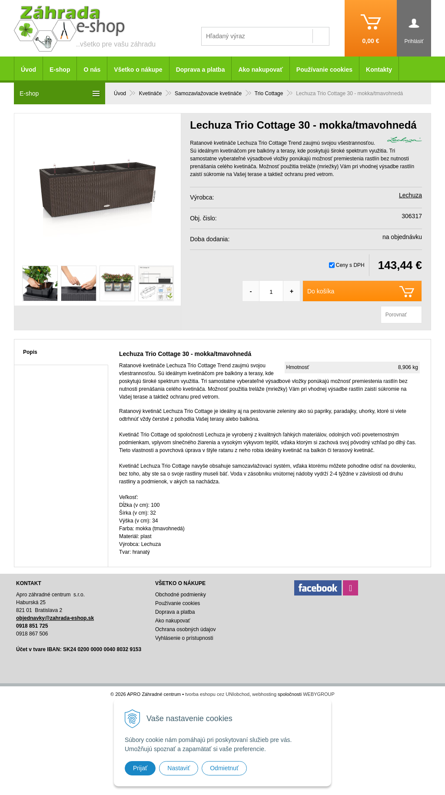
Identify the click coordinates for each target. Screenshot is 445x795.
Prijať (140, 768)
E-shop (60, 69)
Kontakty (379, 69)
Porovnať (396, 315)
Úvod (28, 69)
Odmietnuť (224, 768)
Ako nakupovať (260, 69)
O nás (91, 69)
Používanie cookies (324, 69)
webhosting (264, 694)
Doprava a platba (200, 69)
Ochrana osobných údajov (185, 629)
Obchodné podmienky (180, 595)
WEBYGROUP (319, 694)
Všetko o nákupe (138, 69)
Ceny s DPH (350, 265)
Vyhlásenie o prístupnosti (184, 638)
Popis (30, 352)
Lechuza (410, 195)
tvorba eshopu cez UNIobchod (217, 694)
